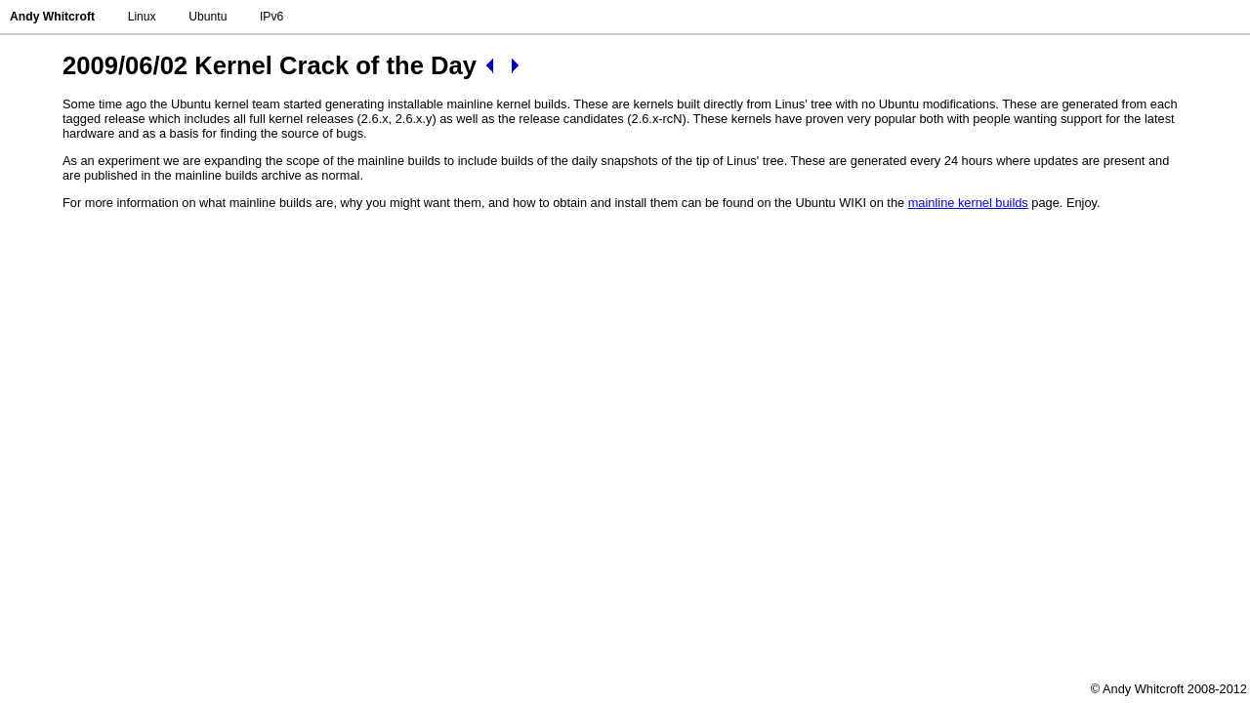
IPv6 (271, 16)
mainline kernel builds (968, 202)
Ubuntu (207, 16)
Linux (142, 16)
